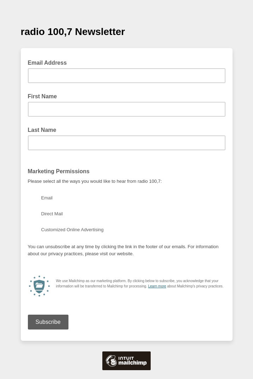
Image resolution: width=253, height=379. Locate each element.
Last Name (42, 130)
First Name (42, 96)
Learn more (157, 286)
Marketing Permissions (59, 171)
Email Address (49, 62)
